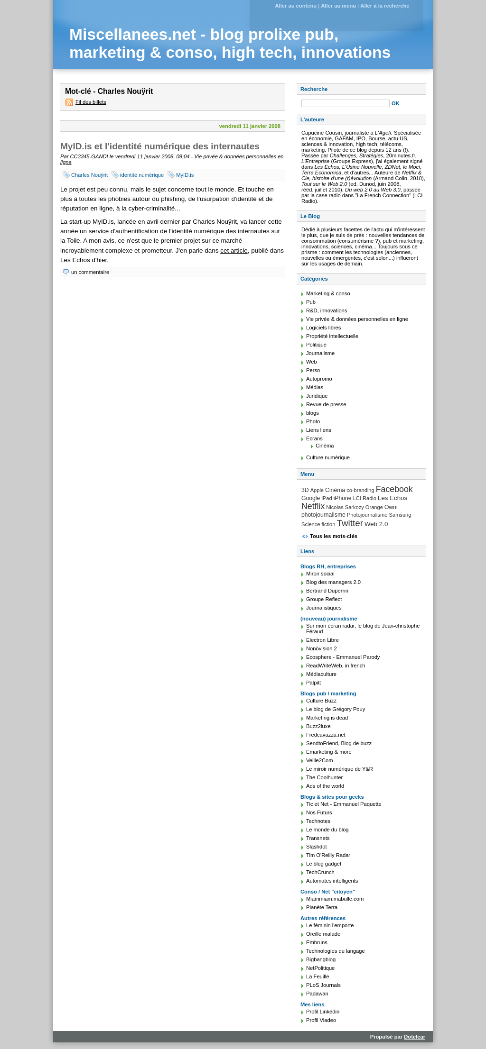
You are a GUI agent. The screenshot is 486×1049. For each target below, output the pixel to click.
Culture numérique (328, 457)
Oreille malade (323, 934)
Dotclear (414, 1037)
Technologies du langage (335, 951)
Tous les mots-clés (333, 536)
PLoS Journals (323, 985)
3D (305, 490)
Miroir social (320, 573)
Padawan (317, 993)
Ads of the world (325, 786)
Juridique (316, 396)
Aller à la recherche (384, 6)
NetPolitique (320, 968)
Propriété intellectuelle (332, 336)
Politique (316, 344)
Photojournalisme (367, 515)
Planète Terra (321, 907)
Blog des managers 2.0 (333, 582)
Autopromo (319, 379)
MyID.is (185, 175)
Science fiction (318, 524)
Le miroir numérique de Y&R (339, 769)
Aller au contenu (296, 6)
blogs (312, 413)
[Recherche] (345, 103)
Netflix (313, 506)
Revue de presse (326, 404)
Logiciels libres (323, 327)
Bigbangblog (321, 959)
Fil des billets (90, 102)
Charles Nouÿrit (89, 175)
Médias (314, 387)
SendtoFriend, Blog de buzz (339, 743)
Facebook (394, 489)
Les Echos (392, 498)
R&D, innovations (326, 310)
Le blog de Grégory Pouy (335, 709)
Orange (374, 507)
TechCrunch (320, 872)
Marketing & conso (328, 293)
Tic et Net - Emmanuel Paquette (344, 804)
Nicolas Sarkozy (345, 507)
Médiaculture (321, 674)
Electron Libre (322, 640)
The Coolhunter (324, 777)
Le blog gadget (323, 864)
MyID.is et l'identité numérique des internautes (160, 146)
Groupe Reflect (324, 599)
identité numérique (142, 175)
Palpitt (313, 682)
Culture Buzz (321, 700)
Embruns (316, 942)
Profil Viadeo (321, 1020)
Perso (313, 370)
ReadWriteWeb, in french (335, 665)
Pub (311, 302)
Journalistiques (324, 608)
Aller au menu (338, 6)
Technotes (318, 821)
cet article (234, 250)
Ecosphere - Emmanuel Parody (343, 657)
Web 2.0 (376, 524)
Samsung (400, 515)
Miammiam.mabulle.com (335, 899)
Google (310, 498)
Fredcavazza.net (326, 735)
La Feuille (317, 976)
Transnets (317, 838)
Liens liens (318, 430)
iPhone (343, 498)
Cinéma (325, 445)
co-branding (360, 490)
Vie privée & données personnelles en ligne (357, 319)
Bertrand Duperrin (327, 590)
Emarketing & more (329, 752)
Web (311, 362)
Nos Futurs (319, 812)
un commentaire (90, 272)
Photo (313, 421)
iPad (326, 498)
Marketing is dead (327, 718)
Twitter (350, 523)
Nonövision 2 (321, 648)
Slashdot (316, 846)
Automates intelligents (332, 881)
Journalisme (320, 353)
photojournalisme (323, 514)
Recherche (313, 89)
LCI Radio (364, 498)
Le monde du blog (327, 829)
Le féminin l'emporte (330, 925)
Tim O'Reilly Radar (328, 855)
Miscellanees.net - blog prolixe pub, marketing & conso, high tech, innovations (230, 43)
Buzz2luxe (318, 726)
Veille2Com (319, 760)
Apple (317, 490)
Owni (391, 507)
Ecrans (314, 438)
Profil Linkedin (322, 1011)
